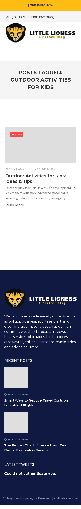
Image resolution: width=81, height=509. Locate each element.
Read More (14, 205)
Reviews (17, 134)
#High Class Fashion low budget (32, 17)
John (29, 168)
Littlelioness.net (66, 498)
